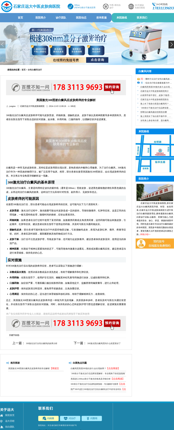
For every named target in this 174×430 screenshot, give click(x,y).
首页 (20, 17)
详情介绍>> (145, 234)
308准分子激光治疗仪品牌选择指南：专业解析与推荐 (98, 385)
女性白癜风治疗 (35, 70)
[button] (171, 44)
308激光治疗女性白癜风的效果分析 (41, 343)
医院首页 (7, 415)
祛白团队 (7, 427)
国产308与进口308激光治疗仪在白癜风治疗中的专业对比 (98, 390)
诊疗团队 (61, 17)
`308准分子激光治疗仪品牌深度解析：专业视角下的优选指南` (98, 374)
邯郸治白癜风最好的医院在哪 (153, 112)
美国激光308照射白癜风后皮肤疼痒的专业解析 (33, 369)
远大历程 (7, 421)
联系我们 (142, 17)
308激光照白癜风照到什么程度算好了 (104, 343)
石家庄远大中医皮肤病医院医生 (154, 99)
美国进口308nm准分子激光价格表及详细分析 (98, 379)
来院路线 (122, 17)
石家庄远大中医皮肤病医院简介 (154, 91)
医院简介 (40, 17)
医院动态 (81, 17)
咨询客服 (101, 17)
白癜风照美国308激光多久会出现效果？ (95, 368)
